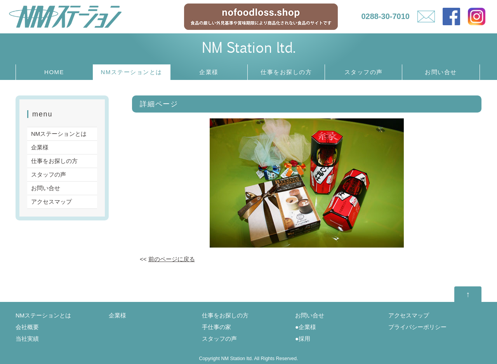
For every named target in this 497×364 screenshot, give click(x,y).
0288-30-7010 (385, 16)
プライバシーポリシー (417, 327)
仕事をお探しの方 (286, 72)
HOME (54, 72)
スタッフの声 (363, 72)
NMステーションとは (131, 72)
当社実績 (27, 338)
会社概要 (27, 327)
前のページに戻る (171, 259)
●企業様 (305, 327)
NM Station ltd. (248, 47)
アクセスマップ (51, 201)
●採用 (302, 338)
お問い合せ (441, 72)
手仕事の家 (216, 327)
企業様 (209, 72)
